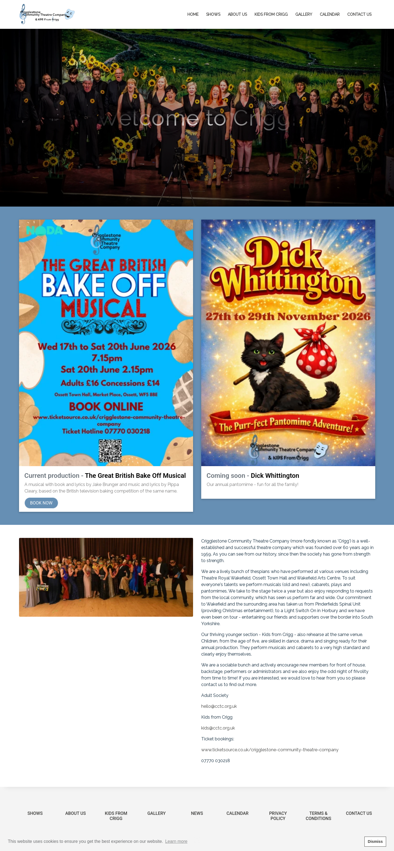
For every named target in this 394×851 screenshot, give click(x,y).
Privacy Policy (278, 799)
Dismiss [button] (375, 841)
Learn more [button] (176, 841)
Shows (35, 797)
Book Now (41, 486)
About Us (75, 797)
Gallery (303, 14)
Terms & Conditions (318, 799)
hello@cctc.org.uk (219, 690)
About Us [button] (237, 14)
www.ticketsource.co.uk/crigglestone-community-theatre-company (270, 733)
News (197, 797)
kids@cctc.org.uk (218, 711)
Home (194, 14)
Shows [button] (213, 14)
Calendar (330, 14)
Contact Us (359, 14)
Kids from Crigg (271, 14)
